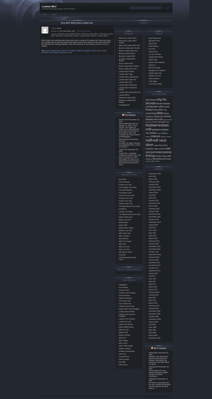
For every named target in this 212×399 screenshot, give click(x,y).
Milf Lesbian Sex (125, 233)
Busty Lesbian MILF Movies (129, 66)
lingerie (87, 51)
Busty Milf (122, 179)
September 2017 (155, 271)
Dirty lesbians (154, 46)
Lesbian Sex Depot (126, 212)
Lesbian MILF (49, 6)
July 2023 (152, 195)
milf (98, 51)
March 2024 (153, 179)
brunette (166, 107)
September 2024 (155, 174)
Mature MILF (123, 222)
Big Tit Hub (153, 43)
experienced (55, 51)
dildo (159, 113)
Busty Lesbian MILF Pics (128, 69)
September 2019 (155, 222)
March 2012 (153, 290)
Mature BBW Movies (126, 327)
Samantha (157, 159)
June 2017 (152, 279)
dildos (166, 113)
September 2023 (155, 190)
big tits (48, 51)
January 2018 (154, 260)
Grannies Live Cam (126, 198)
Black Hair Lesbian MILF (128, 38)
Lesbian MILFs (103, 36)
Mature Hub (153, 60)
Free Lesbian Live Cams (128, 187)
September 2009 (155, 319)
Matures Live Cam (125, 231)
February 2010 (154, 306)
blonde (150, 103)
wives (70, 52)
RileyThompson (124, 139)
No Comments (85, 31)
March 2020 (153, 206)
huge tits (149, 122)
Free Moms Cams (125, 193)
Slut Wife (122, 362)
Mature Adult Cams (126, 217)
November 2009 (154, 314)
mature (93, 51)
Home (44, 14)
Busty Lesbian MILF (126, 63)
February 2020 (154, 209)
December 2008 (154, 338)
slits (152, 161)
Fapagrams (123, 285)
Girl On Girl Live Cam (126, 195)
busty (149, 109)
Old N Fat (122, 354)
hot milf (158, 119)
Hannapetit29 (153, 367)
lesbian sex (80, 51)
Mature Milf (123, 225)
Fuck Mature (123, 287)
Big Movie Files (154, 41)
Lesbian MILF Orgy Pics (127, 80)
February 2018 (154, 257)
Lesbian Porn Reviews (127, 319)
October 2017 (154, 268)
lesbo (153, 132)
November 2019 (154, 217)
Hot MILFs (122, 209)
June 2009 (152, 327)
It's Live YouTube (155, 54)
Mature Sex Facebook (157, 62)
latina (167, 122)
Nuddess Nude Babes (127, 351)
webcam (157, 161)
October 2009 (154, 316)
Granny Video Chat (126, 204)
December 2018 (154, 246)
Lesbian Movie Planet (127, 312)
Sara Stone (63, 52)
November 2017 (154, 265)
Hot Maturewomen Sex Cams (129, 206)
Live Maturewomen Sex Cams (130, 214)
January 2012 (154, 295)
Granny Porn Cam (125, 201)
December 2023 (154, 187)
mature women (166, 136)
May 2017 (152, 281)
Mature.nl (152, 65)
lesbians (156, 129)
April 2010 (152, 300)
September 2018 (155, 254)
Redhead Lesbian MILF (127, 98)
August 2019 (153, 225)
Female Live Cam (125, 185)
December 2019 (154, 214)
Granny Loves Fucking (127, 293)
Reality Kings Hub (155, 73)
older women (159, 149)
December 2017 (154, 263)
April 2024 (152, 176)
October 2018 (154, 252)
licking (164, 133)
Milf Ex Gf (122, 338)
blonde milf (156, 106)
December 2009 (154, 311)
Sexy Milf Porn (124, 357)
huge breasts (167, 119)
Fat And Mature (124, 182)
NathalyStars (153, 353)
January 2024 (154, 184)
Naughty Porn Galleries (157, 70)
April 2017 (152, 284)
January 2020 (154, 211)
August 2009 (153, 322)
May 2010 (152, 298)
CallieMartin (153, 379)
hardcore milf (160, 116)
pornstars (44, 52)
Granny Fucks (124, 290)
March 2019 (153, 238)
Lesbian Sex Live (125, 322)
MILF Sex (122, 244)
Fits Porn (152, 49)
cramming (151, 113)
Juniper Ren (123, 150)
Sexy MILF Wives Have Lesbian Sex (77, 23)
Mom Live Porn (124, 249)
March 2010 (153, 303)
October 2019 (154, 219)
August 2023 (153, 193)
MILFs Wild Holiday (126, 346)
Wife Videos (123, 365)
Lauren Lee (65, 51)
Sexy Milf (122, 255)
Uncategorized (124, 105)
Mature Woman (124, 335)
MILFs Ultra (123, 343)
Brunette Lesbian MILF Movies (67, 36)
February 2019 (154, 241)
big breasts (151, 100)
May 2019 (152, 233)
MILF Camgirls (160, 348)
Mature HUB (123, 332)
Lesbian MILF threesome (128, 85)
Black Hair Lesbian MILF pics (129, 45)
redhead (149, 159)
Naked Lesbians (125, 349)
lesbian (72, 51)
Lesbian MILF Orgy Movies (128, 77)
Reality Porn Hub (155, 76)
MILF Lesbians (124, 236)
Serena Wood (124, 120)
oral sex (103, 51)
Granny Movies (124, 295)
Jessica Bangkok (159, 122)
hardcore (150, 116)
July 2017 (152, 276)
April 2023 (152, 198)
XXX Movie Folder (155, 84)
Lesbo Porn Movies (126, 324)
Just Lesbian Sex (125, 304)
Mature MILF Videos (126, 228)
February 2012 (154, 292)
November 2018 (154, 249)
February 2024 (154, 182)
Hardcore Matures (125, 298)
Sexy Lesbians (154, 79)
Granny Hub (153, 52)
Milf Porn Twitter (154, 68)
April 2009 (152, 333)
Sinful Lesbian (124, 359)
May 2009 (152, 330)
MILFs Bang (123, 340)
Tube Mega (153, 81)
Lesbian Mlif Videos (156, 57)
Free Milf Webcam (125, 190)
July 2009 (152, 325)
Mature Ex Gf (124, 330)
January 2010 (154, 308)
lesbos (159, 133)
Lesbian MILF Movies (88, 36)
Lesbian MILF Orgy (126, 74)
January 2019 (154, 244)
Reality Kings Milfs (163, 156)
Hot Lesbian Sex (125, 301)
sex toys (167, 159)
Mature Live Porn (125, 220)
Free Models (130, 115)
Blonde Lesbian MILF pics (128, 51)
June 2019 (152, 230)
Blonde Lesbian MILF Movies (70, 34)
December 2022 (154, 203)
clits (165, 110)
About (54, 14)
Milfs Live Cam (124, 247)
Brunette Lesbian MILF (127, 56)
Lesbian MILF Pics (125, 82)
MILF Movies (123, 239)
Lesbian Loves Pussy (126, 306)
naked (156, 145)
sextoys (148, 161)
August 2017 (153, 273)
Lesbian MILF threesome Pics (129, 92)
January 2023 (154, 201)
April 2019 (152, 236)
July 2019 (152, 228)
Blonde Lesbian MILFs (90, 34)
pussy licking (53, 52)
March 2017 (153, 287)
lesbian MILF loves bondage (129, 309)
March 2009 (153, 335)
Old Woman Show (125, 252)
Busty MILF (158, 110)
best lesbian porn (155, 38)
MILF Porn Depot (125, 241)
